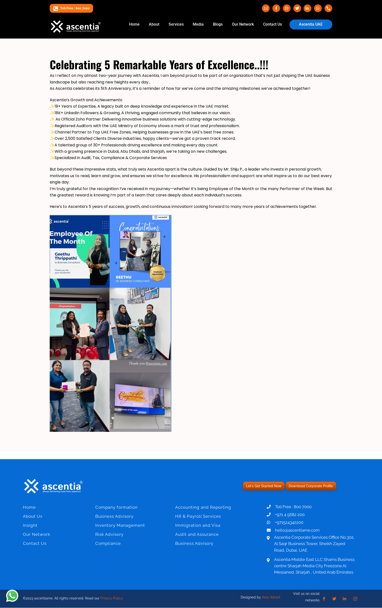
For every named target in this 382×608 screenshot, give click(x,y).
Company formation (116, 507)
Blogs (218, 24)
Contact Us (272, 24)
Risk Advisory (109, 534)
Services (176, 24)
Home (134, 24)
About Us (32, 516)
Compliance (108, 543)
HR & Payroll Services (198, 516)
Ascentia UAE (311, 24)
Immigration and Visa (197, 525)
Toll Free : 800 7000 (71, 8)
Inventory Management (120, 525)
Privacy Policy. (111, 598)
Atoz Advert (271, 597)
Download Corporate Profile (311, 486)
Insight (30, 525)
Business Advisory (114, 516)
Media (198, 24)
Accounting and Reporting (203, 507)
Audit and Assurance (197, 534)
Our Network (243, 24)
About (154, 24)
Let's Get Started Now (263, 486)
